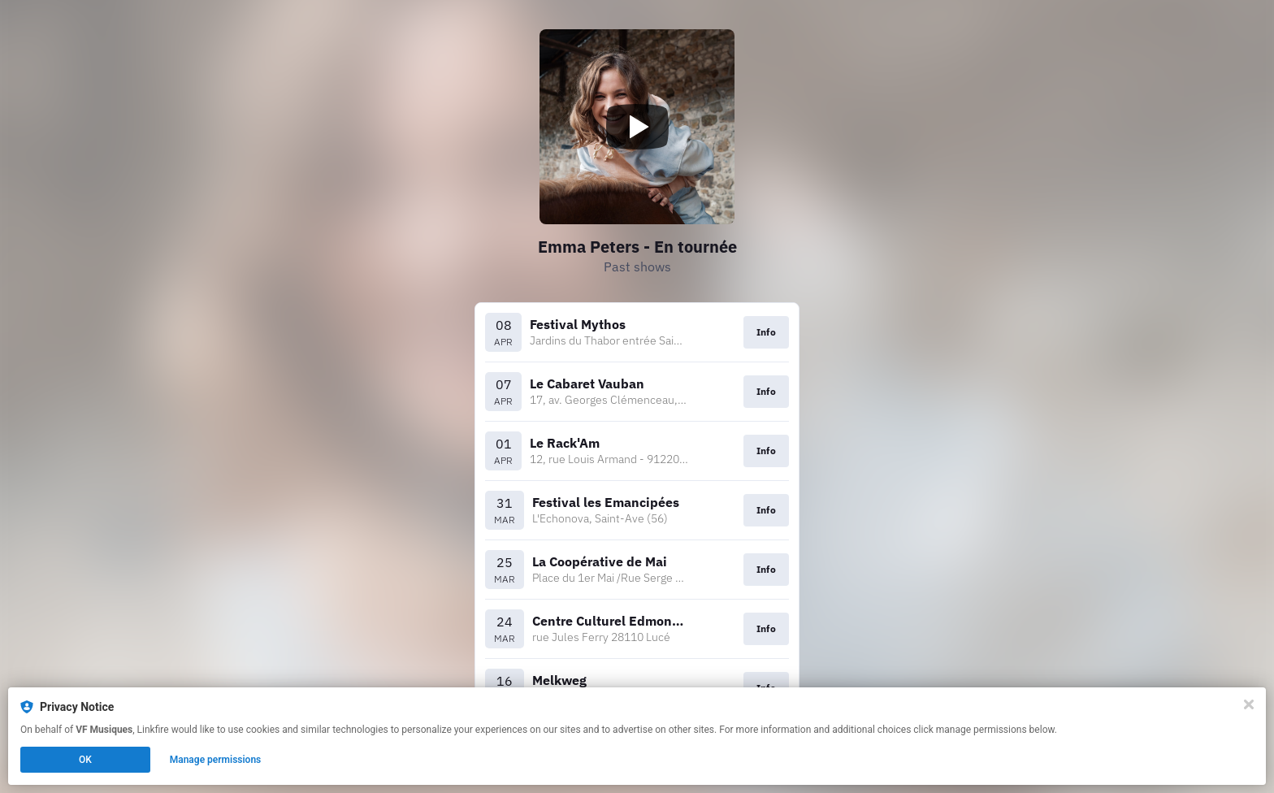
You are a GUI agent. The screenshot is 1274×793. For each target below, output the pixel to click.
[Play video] (637, 127)
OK (85, 759)
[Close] (1249, 704)
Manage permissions (216, 759)
